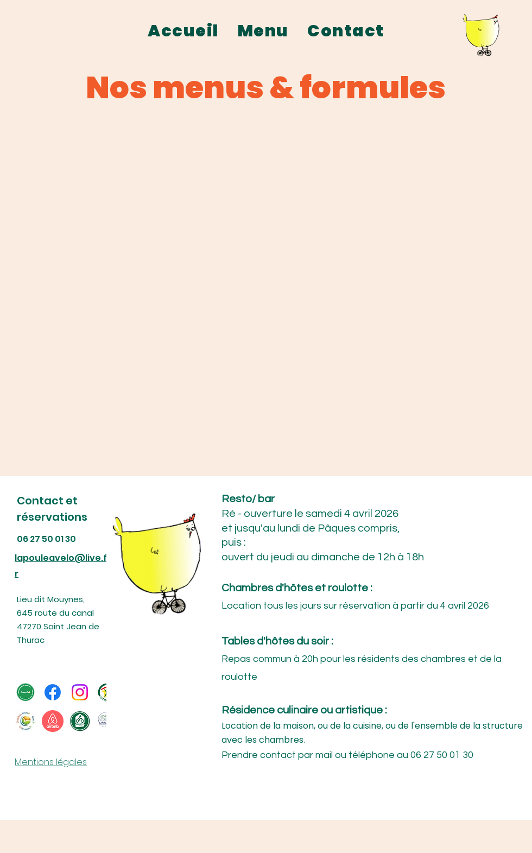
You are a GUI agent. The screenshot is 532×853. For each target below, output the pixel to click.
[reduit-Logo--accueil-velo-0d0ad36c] (80, 721)
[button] (263, 31)
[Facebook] (53, 692)
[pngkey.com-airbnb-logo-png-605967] (53, 721)
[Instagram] (80, 692)
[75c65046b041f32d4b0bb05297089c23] (25, 721)
